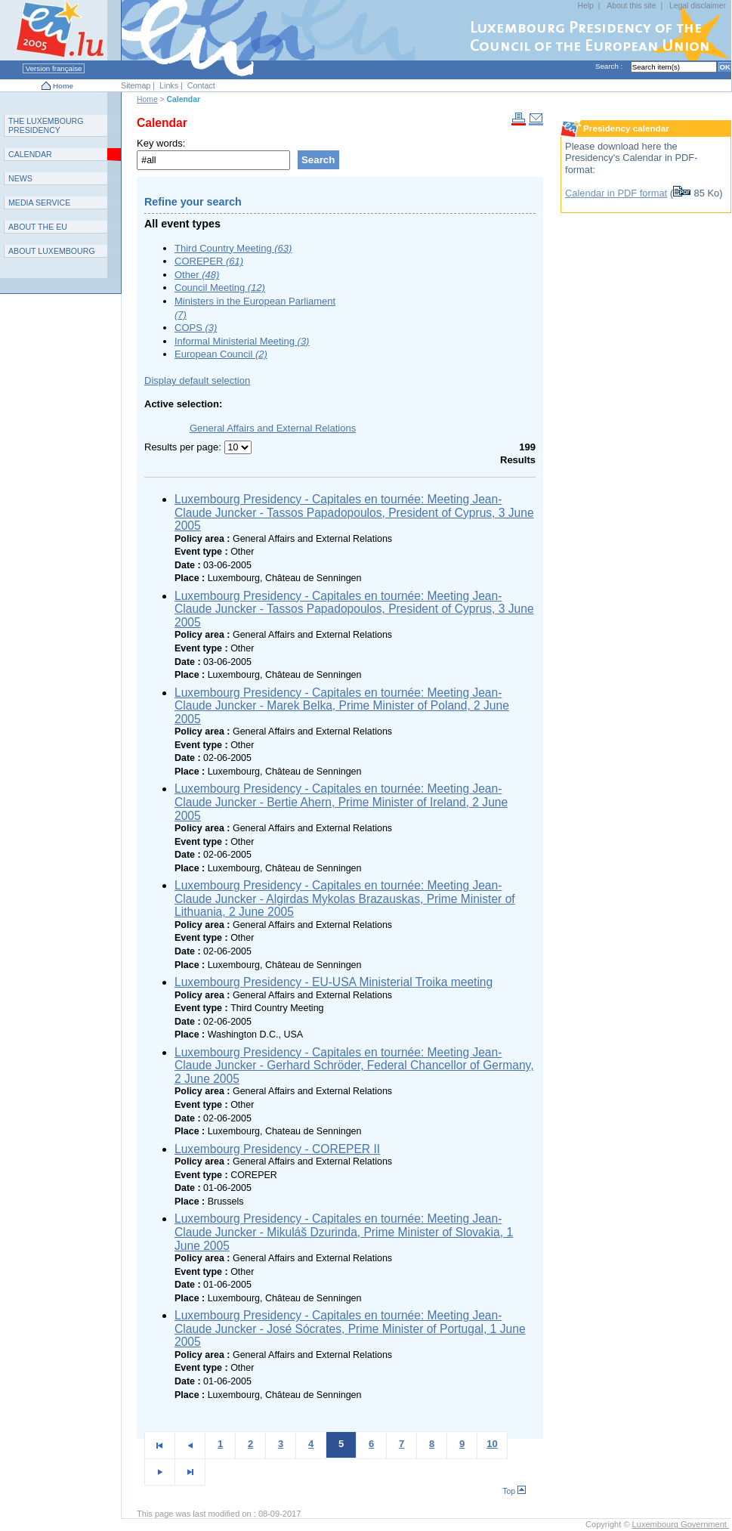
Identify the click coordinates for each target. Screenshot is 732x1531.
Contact (201, 85)
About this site (631, 6)
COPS (196, 327)
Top (514, 1491)
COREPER (209, 261)
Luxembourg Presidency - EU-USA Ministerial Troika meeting (334, 982)
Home (63, 86)
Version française (53, 68)
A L (51, 250)
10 (491, 1443)
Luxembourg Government (680, 1524)
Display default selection (197, 380)
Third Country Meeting (233, 248)
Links (168, 85)
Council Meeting (220, 287)
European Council (221, 354)
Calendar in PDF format (616, 193)
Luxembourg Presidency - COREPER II (277, 1149)
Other (197, 274)
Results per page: (184, 447)
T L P (46, 125)
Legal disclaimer (697, 6)
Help (586, 6)
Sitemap (135, 85)
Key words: (161, 143)
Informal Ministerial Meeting (242, 341)
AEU (37, 226)
